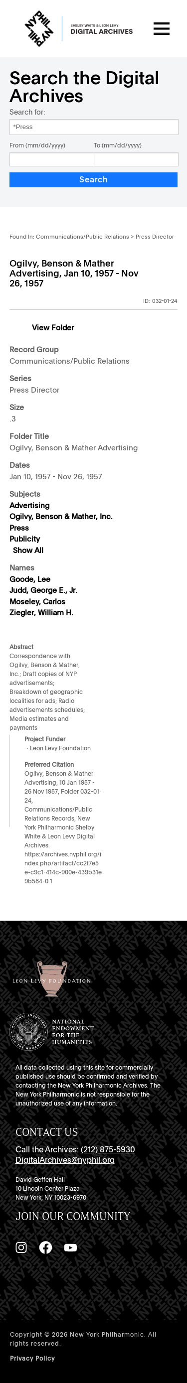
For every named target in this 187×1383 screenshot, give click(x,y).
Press (19, 528)
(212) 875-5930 (108, 1149)
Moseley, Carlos (37, 601)
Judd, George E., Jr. (43, 590)
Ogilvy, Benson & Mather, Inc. (61, 516)
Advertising (29, 505)
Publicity (24, 539)
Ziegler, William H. (41, 612)
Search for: (27, 112)
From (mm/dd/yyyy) (37, 145)
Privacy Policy (32, 1358)
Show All (28, 550)
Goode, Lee (29, 579)
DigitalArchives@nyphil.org (65, 1160)
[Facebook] (45, 1247)
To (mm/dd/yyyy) (118, 145)
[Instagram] (21, 1247)
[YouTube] (70, 1247)
